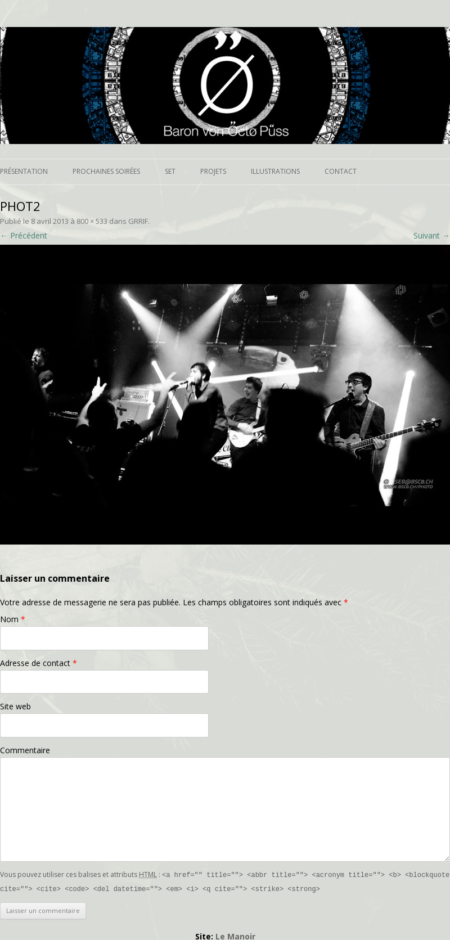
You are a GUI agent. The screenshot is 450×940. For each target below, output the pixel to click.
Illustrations (275, 171)
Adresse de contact (38, 663)
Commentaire (25, 750)
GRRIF (138, 221)
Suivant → (431, 235)
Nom (12, 619)
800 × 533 (91, 221)
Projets (213, 171)
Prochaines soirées (106, 171)
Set (170, 171)
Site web (15, 706)
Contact (341, 171)
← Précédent (23, 235)
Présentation (24, 171)
